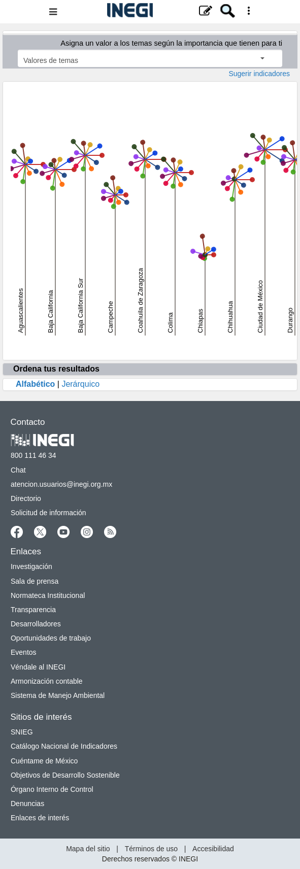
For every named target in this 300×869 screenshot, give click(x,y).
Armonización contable (47, 681)
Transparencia (33, 610)
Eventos (24, 652)
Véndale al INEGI (38, 667)
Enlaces (26, 551)
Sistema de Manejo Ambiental (58, 695)
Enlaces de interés (40, 818)
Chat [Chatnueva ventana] (18, 470)
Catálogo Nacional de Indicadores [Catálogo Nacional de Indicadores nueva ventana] (64, 746)
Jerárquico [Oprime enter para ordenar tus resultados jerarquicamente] (80, 384)
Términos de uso (151, 849)
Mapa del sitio (88, 849)
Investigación (31, 566)
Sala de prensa (34, 581)
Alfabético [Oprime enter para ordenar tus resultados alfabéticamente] (35, 384)
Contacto (28, 422)
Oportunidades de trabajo (51, 638)
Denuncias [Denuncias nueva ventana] (27, 803)
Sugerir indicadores (259, 74)
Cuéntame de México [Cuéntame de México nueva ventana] (44, 761)
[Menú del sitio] (150, 11)
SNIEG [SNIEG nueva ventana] (22, 732)
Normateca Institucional (48, 595)
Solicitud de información (48, 513)
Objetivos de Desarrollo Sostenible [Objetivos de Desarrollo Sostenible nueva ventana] (65, 775)
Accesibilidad (213, 849)
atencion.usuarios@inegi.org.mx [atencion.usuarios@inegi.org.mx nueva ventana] (61, 484)
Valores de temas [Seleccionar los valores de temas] (143, 60)
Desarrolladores (36, 624)
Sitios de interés (41, 717)
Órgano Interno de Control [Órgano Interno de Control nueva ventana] (52, 789)
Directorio (26, 498)
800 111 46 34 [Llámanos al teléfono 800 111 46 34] (33, 455)
